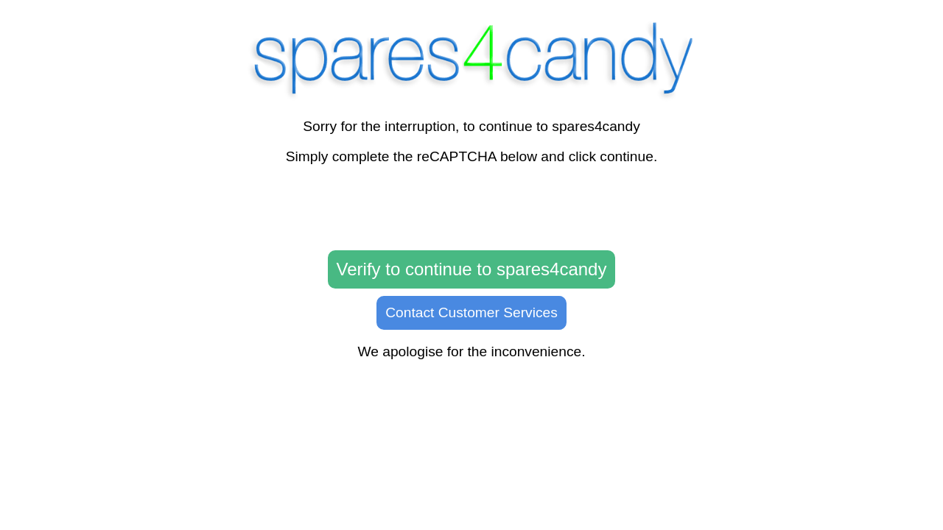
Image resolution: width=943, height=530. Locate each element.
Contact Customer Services (471, 312)
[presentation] (471, 208)
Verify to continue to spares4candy (472, 269)
